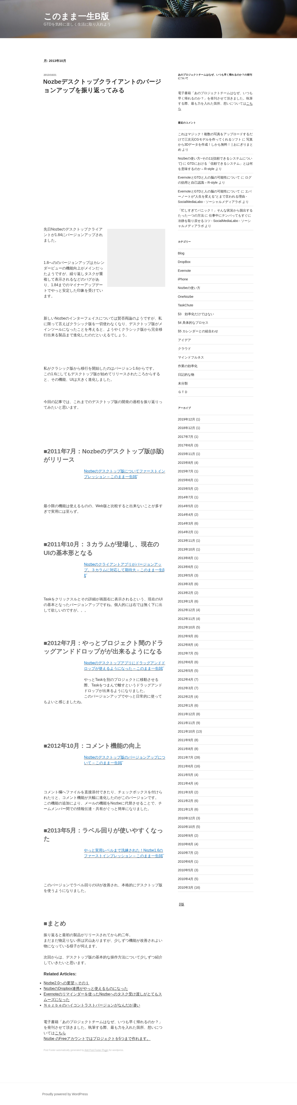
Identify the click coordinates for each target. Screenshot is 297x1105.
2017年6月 (186, 445)
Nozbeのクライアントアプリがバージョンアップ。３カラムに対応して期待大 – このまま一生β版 (124, 569)
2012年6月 (186, 662)
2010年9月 (186, 835)
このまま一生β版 (76, 16)
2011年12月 (186, 714)
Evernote (184, 270)
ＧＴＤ (183, 392)
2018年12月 (186, 428)
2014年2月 (186, 532)
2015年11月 (186, 454)
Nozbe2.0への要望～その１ (66, 983)
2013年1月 (186, 601)
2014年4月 (186, 514)
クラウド (184, 348)
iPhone (183, 279)
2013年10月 (186, 549)
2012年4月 (186, 679)
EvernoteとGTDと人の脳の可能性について (209, 177)
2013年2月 (186, 593)
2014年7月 (186, 497)
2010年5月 (186, 870)
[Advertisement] (136, 258)
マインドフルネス (191, 357)
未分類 (183, 383)
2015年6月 (186, 480)
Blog (181, 253)
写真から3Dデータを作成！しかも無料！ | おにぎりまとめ (215, 145)
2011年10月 (186, 731)
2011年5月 (186, 775)
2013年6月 (186, 567)
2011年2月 (186, 801)
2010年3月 (186, 887)
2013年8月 (186, 558)
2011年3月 (186, 792)
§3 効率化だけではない (196, 314)
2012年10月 (186, 627)
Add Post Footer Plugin (96, 1050)
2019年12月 (186, 419)
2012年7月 (186, 653)
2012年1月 (186, 705)
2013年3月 (186, 584)
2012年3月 (186, 688)
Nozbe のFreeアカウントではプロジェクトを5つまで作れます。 (97, 1039)
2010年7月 (186, 853)
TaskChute (185, 305)
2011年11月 (186, 723)
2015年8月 (186, 462)
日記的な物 (186, 374)
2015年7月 (186, 471)
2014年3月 (186, 523)
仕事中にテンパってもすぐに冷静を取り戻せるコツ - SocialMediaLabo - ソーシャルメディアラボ (214, 221)
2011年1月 (186, 809)
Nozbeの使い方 (189, 288)
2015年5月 (186, 488)
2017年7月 (186, 437)
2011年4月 (186, 783)
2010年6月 (186, 861)
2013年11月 (186, 540)
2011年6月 (186, 766)
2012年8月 (186, 645)
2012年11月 (186, 619)
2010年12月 (186, 818)
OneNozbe (186, 296)
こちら (60, 1033)
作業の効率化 (187, 366)
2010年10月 (186, 827)
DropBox (184, 262)
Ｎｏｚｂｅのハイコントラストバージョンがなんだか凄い (92, 1005)
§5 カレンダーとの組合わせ (198, 331)
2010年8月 (186, 844)
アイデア (184, 340)
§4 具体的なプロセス (193, 322)
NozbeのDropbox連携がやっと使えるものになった (86, 988)
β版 (181, 904)
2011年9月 (186, 740)
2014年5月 (186, 506)
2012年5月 (186, 671)
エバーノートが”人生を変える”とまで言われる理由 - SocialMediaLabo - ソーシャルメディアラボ (215, 196)
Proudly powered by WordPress (65, 1094)
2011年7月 (186, 757)
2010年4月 (186, 879)
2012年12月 (186, 610)
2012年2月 (186, 696)
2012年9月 (186, 636)
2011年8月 (186, 749)
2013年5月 (186, 575)
